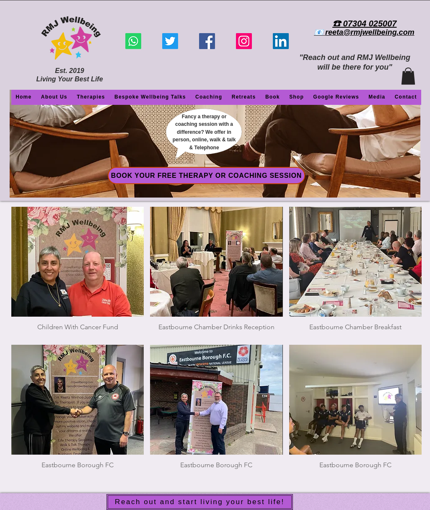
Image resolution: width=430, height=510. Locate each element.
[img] (77, 272)
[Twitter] (170, 41)
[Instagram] (244, 41)
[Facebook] (207, 41)
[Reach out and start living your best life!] (199, 502)
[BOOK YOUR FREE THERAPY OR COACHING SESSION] (206, 175)
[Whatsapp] (133, 41)
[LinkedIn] (281, 41)
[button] (408, 76)
